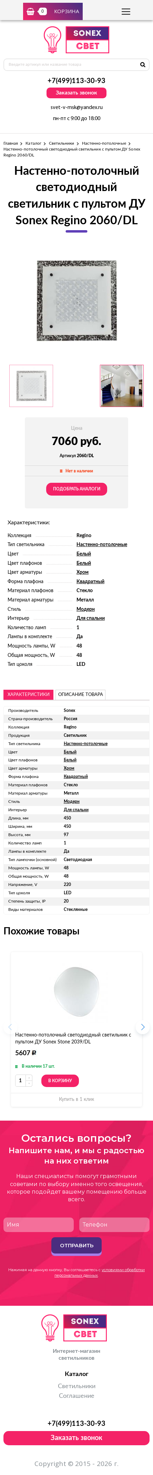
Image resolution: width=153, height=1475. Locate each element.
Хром (82, 572)
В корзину (60, 1080)
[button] (142, 1029)
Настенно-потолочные (104, 143)
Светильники (61, 143)
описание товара (80, 695)
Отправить (76, 1245)
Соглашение (76, 1396)
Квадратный (90, 581)
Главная (10, 143)
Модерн (85, 609)
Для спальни (90, 618)
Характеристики (29, 695)
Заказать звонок (76, 93)
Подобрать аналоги (76, 489)
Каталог (33, 143)
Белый (83, 554)
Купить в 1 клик (76, 1099)
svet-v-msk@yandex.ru (77, 107)
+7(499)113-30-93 (76, 81)
